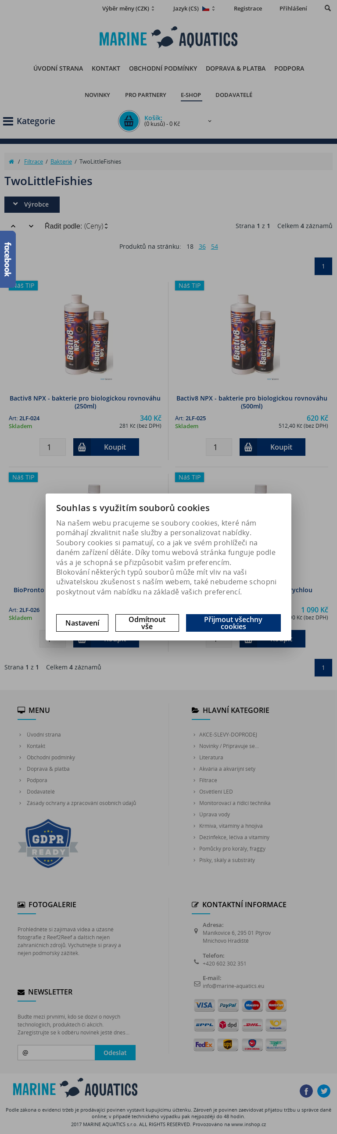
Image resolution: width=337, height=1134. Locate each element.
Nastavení (82, 623)
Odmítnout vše (147, 623)
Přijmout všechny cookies (233, 623)
